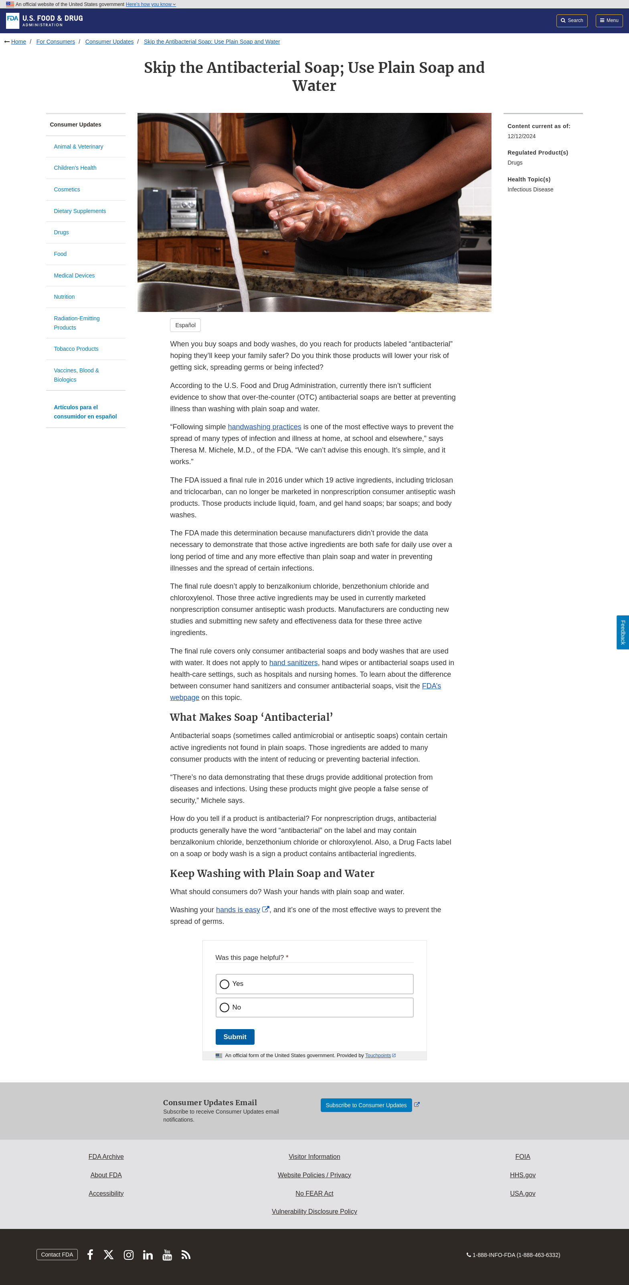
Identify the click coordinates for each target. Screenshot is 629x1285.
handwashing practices (264, 427)
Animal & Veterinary (78, 146)
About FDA (106, 1175)
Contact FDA (57, 1254)
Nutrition (64, 297)
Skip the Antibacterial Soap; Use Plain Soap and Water (212, 41)
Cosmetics (67, 189)
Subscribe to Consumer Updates (366, 1105)
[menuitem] (543, 133)
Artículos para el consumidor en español (85, 412)
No (237, 1007)
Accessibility (106, 1193)
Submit (235, 1037)
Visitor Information (314, 1156)
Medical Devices (74, 275)
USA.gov (523, 1193)
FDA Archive (106, 1156)
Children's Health (75, 168)
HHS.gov (523, 1175)
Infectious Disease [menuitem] (530, 189)
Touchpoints (378, 1055)
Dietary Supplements (80, 211)
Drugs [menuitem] (515, 162)
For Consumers (55, 41)
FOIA (522, 1156)
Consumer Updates (109, 41)
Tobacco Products (76, 349)
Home (18, 41)
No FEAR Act (314, 1193)
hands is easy (238, 910)
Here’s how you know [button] (151, 4)
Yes (238, 983)
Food (60, 254)
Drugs (61, 232)
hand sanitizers (293, 663)
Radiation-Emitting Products (77, 323)
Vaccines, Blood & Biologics (76, 375)
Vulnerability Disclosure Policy (314, 1211)
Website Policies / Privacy (314, 1175)
